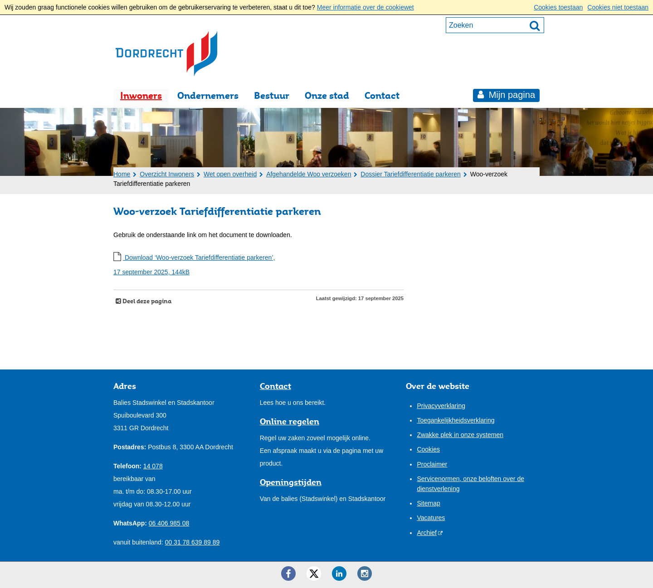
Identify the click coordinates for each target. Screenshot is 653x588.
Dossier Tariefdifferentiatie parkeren (411, 174)
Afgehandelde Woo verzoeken (308, 174)
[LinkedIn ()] (339, 573)
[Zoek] (534, 25)
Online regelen (289, 421)
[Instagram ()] (364, 573)
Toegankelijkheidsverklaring (455, 420)
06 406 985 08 (169, 523)
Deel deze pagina (146, 301)
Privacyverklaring (441, 405)
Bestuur (271, 95)
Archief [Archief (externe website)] (427, 532)
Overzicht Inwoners (167, 174)
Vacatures (431, 517)
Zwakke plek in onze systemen (460, 434)
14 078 (153, 466)
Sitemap (428, 503)
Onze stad (327, 95)
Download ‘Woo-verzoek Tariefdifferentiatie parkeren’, (258, 266)
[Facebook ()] (288, 573)
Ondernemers (208, 95)
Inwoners (141, 95)
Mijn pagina (510, 95)
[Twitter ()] (314, 573)
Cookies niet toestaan (617, 7)
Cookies (428, 449)
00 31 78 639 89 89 (192, 542)
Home (121, 174)
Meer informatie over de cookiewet (365, 7)
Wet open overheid (230, 174)
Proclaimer (432, 464)
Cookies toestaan (558, 7)
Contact (382, 95)
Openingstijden (291, 482)
